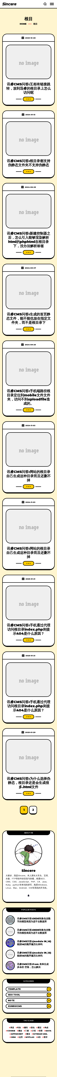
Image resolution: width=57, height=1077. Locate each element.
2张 (39, 1037)
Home (23, 24)
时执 (19, 1028)
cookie (11, 1031)
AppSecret (17, 1034)
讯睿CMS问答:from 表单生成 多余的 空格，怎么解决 (33, 965)
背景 (41, 1031)
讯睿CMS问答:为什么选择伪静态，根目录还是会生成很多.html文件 (28, 783)
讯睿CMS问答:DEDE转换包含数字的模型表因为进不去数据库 (34, 920)
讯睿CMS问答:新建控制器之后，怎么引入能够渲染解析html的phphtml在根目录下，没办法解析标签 (28, 239)
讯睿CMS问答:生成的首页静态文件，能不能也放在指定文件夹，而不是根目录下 (28, 318)
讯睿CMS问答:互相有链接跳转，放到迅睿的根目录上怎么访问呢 (28, 88)
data (48, 1031)
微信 (28, 1034)
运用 (21, 1037)
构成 (46, 1028)
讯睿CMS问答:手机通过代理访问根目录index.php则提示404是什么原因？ (28, 629)
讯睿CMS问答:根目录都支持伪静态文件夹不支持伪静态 (28, 163)
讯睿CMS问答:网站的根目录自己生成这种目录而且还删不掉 (28, 476)
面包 (33, 1028)
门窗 (27, 1031)
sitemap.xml (40, 1034)
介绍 (34, 1031)
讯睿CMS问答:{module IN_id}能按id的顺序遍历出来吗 (34, 943)
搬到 (26, 1028)
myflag (30, 1037)
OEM (13, 1037)
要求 (45, 1037)
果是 (12, 1028)
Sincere (29, 871)
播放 (20, 1031)
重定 (39, 1028)
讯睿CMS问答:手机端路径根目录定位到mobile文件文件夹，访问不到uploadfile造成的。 (28, 397)
